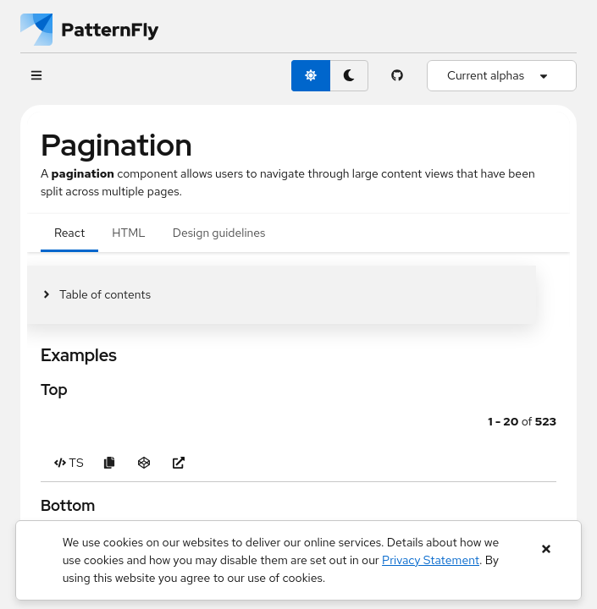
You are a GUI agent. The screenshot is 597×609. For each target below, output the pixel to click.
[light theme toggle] (310, 75)
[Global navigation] (36, 75)
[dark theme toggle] (348, 75)
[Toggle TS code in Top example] (69, 463)
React (69, 232)
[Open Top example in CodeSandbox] (144, 463)
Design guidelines (219, 232)
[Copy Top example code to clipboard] (109, 463)
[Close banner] (545, 549)
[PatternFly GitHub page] (397, 75)
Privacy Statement (430, 560)
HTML (128, 232)
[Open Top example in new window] (179, 463)
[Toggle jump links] (96, 294)
